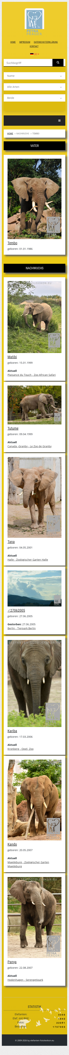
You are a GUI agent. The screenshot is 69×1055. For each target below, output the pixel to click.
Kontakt (34, 46)
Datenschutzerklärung (46, 42)
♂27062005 (16, 610)
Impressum (24, 42)
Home (13, 42)
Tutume (13, 428)
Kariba (12, 731)
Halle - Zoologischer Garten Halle (28, 559)
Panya (12, 962)
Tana (11, 541)
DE (34, 54)
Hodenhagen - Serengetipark (25, 980)
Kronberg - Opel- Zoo (20, 749)
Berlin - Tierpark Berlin (22, 628)
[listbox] (34, 76)
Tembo (12, 243)
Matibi (12, 357)
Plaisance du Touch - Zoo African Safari (32, 375)
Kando (12, 844)
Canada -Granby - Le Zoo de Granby (30, 446)
